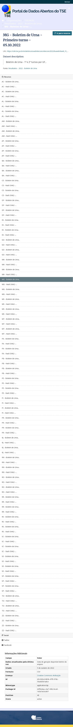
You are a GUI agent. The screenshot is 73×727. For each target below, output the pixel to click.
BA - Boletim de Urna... (11, 161)
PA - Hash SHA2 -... (9, 344)
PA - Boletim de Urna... (10, 339)
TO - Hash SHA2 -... (9, 601)
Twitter (5, 640)
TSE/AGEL (29, 20)
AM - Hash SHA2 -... (9, 126)
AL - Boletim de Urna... (10, 101)
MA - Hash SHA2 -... (9, 264)
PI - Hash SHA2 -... (9, 403)
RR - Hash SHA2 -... (9, 502)
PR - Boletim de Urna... (10, 418)
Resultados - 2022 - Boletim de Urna (23, 23)
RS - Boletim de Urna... (10, 517)
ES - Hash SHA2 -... (9, 225)
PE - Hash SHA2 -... (9, 383)
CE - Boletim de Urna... (10, 180)
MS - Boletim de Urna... (11, 299)
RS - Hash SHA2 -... (9, 522)
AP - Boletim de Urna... (10, 141)
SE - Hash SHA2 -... (9, 561)
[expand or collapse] (69, 8)
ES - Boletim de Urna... (10, 220)
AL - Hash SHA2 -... (9, 106)
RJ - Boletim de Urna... (10, 437)
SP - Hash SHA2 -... (9, 581)
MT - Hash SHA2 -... (9, 324)
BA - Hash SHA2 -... (9, 166)
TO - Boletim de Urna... (11, 596)
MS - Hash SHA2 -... (9, 304)
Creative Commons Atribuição (49, 675)
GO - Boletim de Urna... (11, 240)
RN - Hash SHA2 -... (9, 462)
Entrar (67, 2)
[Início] (3, 20)
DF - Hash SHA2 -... (9, 205)
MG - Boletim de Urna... (11, 279)
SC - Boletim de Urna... (10, 536)
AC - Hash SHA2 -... (9, 86)
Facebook (6, 645)
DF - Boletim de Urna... (11, 200)
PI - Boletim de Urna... (10, 398)
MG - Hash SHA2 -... (9, 284)
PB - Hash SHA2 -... (9, 363)
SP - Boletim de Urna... (10, 576)
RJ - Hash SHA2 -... (9, 442)
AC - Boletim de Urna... (10, 81)
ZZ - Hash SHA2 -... (9, 620)
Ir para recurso (62, 33)
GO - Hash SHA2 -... (9, 245)
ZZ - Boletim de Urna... (10, 615)
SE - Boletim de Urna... (10, 556)
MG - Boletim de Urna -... (18, 26)
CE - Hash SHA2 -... (9, 185)
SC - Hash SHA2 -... (9, 541)
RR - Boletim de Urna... (10, 497)
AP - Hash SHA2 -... (9, 146)
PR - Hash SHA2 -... (9, 423)
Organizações (14, 20)
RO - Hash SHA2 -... (9, 482)
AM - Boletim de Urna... (11, 121)
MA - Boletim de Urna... (11, 259)
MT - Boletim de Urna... (11, 319)
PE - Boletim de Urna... (10, 378)
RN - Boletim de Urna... (11, 457)
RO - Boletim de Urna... (11, 477)
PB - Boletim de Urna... (11, 358)
